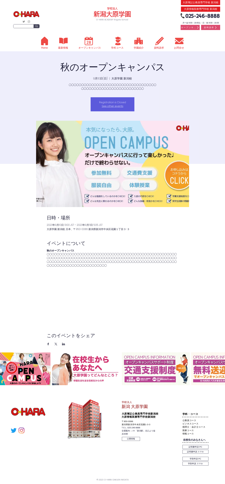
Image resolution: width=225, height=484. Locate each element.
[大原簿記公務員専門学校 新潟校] (200, 2)
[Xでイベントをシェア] (55, 344)
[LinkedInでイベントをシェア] (63, 344)
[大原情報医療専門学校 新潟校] (200, 9)
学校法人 (112, 8)
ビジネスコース (190, 423)
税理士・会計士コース (193, 427)
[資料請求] (210, 27)
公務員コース (189, 420)
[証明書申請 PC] (195, 447)
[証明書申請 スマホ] (195, 452)
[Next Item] (221, 369)
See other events (112, 106)
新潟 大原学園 (135, 406)
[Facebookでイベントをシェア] (48, 344)
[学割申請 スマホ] (195, 464)
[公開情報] (131, 439)
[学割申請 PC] (195, 459)
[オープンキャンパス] (190, 27)
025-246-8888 (134, 427)
